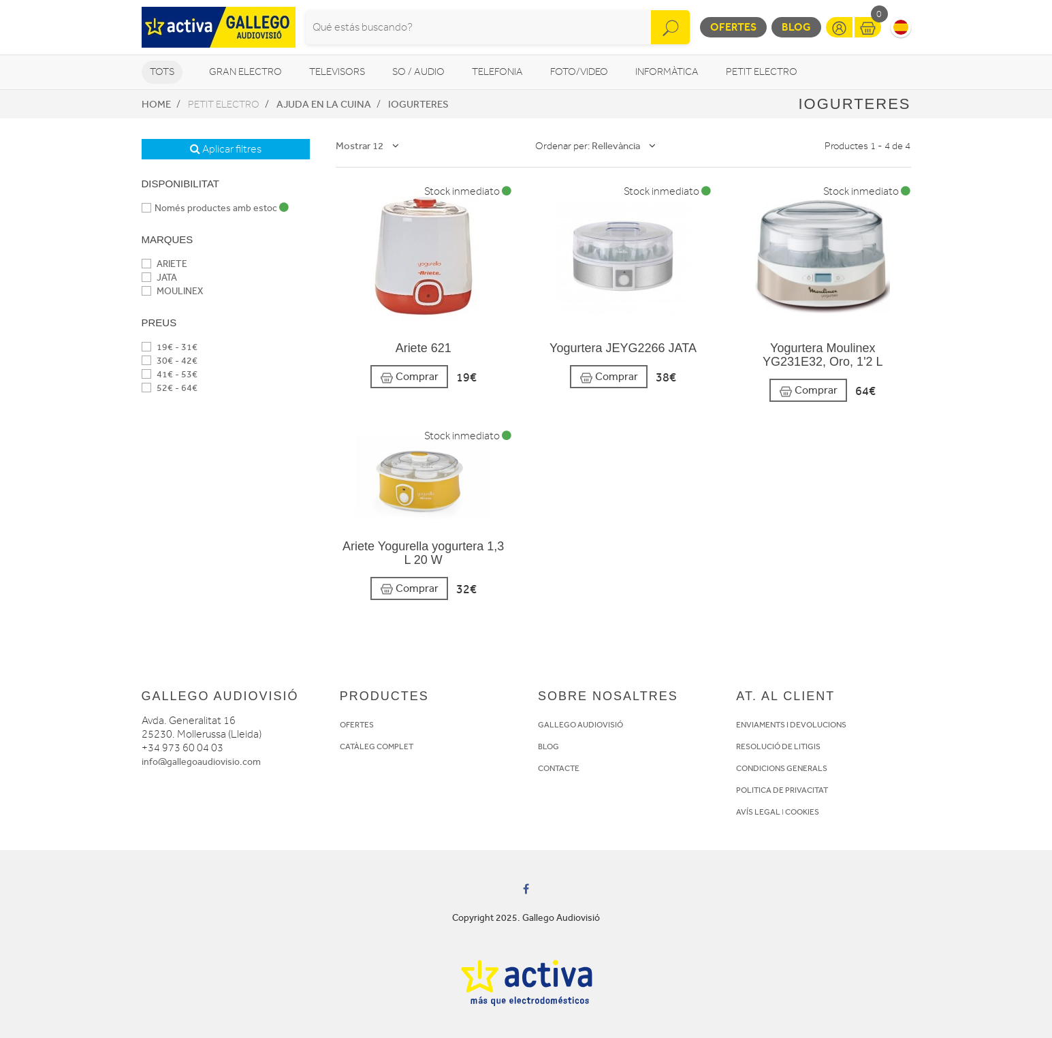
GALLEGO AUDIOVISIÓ (580, 724)
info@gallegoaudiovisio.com (201, 762)
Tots (162, 72)
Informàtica (667, 72)
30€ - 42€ (169, 360)
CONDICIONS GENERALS (781, 768)
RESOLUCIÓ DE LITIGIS (778, 746)
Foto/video (579, 72)
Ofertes (733, 26)
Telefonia (497, 72)
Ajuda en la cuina (323, 104)
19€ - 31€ (169, 347)
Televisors (337, 72)
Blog (796, 26)
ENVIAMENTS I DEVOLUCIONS (791, 724)
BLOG (548, 746)
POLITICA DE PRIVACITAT (782, 790)
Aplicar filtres (225, 149)
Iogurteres (418, 104)
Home (156, 104)
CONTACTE (558, 768)
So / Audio (418, 72)
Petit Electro (761, 72)
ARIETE (164, 264)
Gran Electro (245, 72)
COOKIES (802, 812)
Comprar (409, 377)
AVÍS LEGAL (758, 812)
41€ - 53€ (169, 374)
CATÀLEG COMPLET (376, 746)
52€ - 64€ (169, 388)
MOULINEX (172, 291)
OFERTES (357, 724)
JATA (159, 277)
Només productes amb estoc (215, 208)
